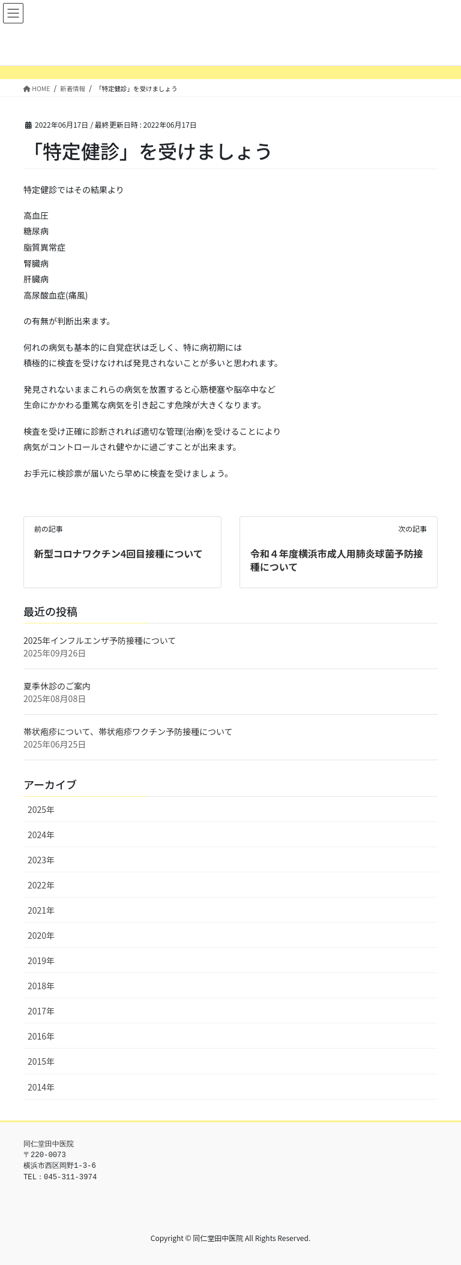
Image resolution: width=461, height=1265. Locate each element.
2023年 (41, 860)
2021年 (41, 910)
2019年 (41, 960)
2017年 (41, 1011)
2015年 (41, 1061)
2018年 (41, 986)
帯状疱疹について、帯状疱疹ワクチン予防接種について (127, 731)
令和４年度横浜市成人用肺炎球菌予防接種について (336, 560)
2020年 (41, 935)
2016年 (41, 1036)
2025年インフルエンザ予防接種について (99, 640)
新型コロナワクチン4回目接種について (118, 553)
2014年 (41, 1087)
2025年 (41, 809)
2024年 (41, 835)
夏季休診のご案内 (57, 686)
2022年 (41, 885)
